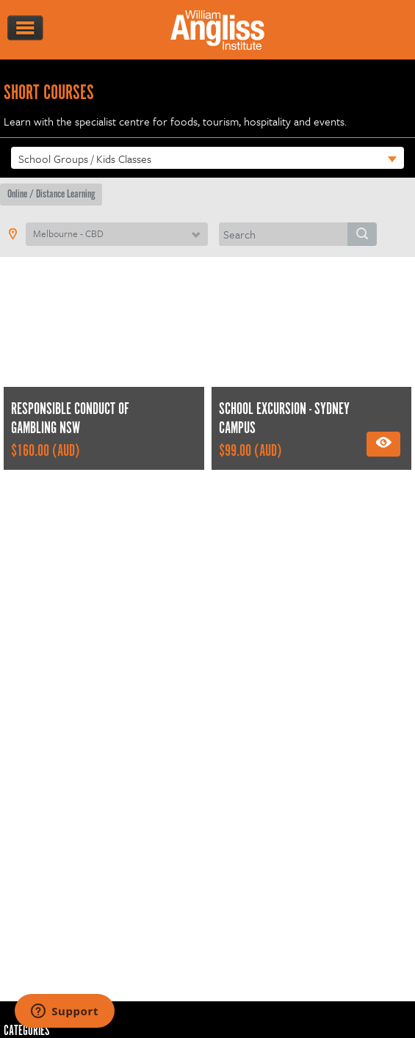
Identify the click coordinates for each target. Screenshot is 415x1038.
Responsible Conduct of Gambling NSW (70, 419)
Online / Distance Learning (51, 194)
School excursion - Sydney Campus (284, 419)
